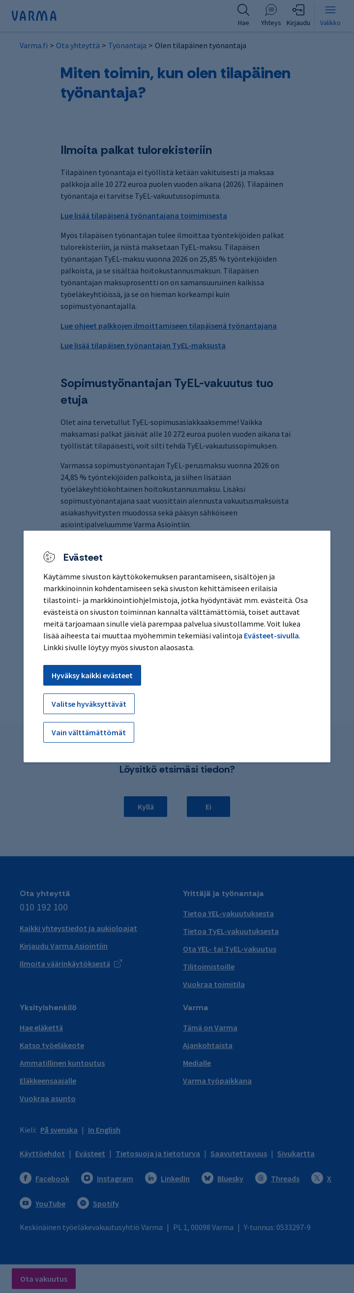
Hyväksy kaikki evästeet (92, 675)
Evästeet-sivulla (271, 635)
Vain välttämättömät (89, 732)
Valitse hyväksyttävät (89, 704)
